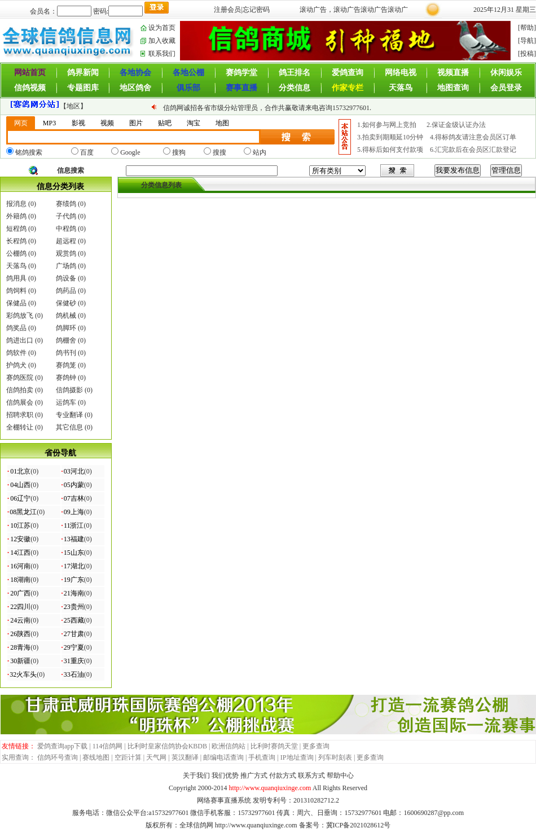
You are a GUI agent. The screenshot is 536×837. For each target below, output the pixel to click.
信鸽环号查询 (57, 757)
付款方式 (282, 775)
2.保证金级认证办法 (456, 125)
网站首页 (30, 72)
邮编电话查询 (223, 757)
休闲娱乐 (506, 72)
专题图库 (83, 88)
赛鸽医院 (19, 378)
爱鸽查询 (347, 72)
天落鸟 (400, 88)
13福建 (74, 539)
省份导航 (60, 453)
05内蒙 (74, 485)
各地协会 (135, 72)
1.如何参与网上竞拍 (387, 125)
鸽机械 (66, 315)
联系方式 (311, 775)
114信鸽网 (108, 746)
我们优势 (225, 775)
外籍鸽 (16, 216)
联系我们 (161, 54)
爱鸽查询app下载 (62, 746)
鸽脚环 (66, 328)
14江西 (20, 552)
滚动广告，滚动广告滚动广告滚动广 (354, 10)
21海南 (74, 593)
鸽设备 (66, 278)
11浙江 (74, 525)
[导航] (527, 41)
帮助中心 (340, 775)
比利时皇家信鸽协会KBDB (167, 746)
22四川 (20, 607)
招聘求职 (19, 415)
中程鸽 (66, 229)
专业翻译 (69, 415)
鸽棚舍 (66, 340)
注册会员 (227, 10)
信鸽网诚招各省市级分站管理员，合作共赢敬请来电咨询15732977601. (267, 108)
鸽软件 (16, 353)
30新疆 (20, 661)
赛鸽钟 (66, 378)
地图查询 (453, 88)
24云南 (20, 620)
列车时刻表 (335, 757)
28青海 (20, 647)
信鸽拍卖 (19, 390)
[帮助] (527, 28)
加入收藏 (161, 41)
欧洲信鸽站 (228, 746)
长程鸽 (16, 241)
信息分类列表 (60, 186)
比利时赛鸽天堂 (274, 746)
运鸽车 (66, 402)
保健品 (16, 303)
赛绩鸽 (66, 204)
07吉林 (74, 498)
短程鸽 (16, 229)
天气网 (156, 757)
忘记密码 (256, 10)
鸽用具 (16, 278)
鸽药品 (66, 291)
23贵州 (74, 607)
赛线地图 (95, 757)
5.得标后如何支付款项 (390, 150)
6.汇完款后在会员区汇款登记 (473, 150)
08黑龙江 (23, 512)
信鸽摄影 (69, 390)
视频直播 (453, 72)
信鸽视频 (30, 88)
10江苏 (20, 525)
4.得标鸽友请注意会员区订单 (473, 137)
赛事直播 (241, 88)
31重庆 (74, 661)
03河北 (74, 471)
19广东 (74, 580)
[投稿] (527, 54)
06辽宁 (20, 498)
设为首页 (161, 28)
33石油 (74, 674)
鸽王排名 (294, 72)
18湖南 (20, 580)
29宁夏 (74, 647)
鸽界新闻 (83, 72)
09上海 (74, 512)
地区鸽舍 (135, 88)
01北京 (20, 471)
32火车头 (23, 674)
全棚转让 (19, 427)
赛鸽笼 (66, 365)
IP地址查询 (297, 757)
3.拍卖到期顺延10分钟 (390, 137)
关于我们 (196, 775)
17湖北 (74, 566)
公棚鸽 (16, 253)
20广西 (20, 593)
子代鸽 (66, 216)
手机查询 (261, 757)
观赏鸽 (66, 253)
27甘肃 (74, 634)
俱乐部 (188, 88)
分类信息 (294, 88)
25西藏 (74, 620)
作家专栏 (347, 88)
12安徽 (20, 539)
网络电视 (400, 72)
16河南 (20, 566)
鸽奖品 (16, 328)
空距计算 (128, 757)
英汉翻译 (185, 757)
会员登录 (506, 88)
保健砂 (66, 303)
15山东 (74, 552)
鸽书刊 (66, 353)
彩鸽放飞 (19, 315)
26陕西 (20, 634)
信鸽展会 (19, 402)
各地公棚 (188, 72)
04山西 (20, 485)
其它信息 (69, 427)
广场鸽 (66, 266)
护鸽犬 (16, 365)
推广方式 (253, 775)
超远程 (66, 241)
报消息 (16, 204)
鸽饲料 (16, 291)
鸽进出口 (19, 340)
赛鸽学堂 (241, 72)
